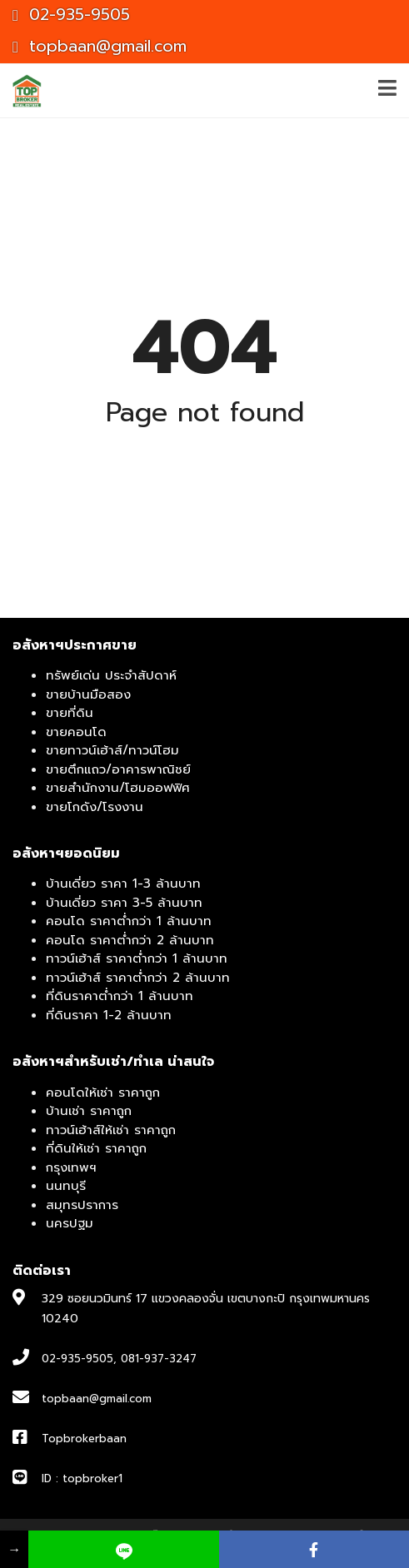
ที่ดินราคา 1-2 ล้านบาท (109, 1015)
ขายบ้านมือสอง (88, 694)
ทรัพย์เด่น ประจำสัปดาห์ (111, 675)
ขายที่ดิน (69, 713)
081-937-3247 (159, 1358)
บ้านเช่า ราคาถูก (89, 1111)
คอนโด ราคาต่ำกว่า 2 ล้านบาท (130, 940)
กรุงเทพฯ (71, 1167)
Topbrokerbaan (84, 1438)
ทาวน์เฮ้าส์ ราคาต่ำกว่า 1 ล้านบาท (136, 958)
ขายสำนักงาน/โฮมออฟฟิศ (118, 788)
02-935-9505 (71, 14)
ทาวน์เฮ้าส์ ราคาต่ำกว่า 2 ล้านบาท (138, 977)
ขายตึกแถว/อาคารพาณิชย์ (118, 769)
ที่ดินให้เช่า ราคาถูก (96, 1148)
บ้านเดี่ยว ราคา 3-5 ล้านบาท (124, 903)
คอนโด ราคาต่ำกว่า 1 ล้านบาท (129, 921)
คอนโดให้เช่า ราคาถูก (103, 1092)
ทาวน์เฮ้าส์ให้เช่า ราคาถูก (111, 1130)
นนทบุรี (66, 1186)
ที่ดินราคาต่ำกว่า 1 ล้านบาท (119, 996)
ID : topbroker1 (82, 1478)
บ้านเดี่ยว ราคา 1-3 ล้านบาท (123, 883)
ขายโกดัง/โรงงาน (94, 807)
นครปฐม (69, 1223)
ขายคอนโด (76, 732)
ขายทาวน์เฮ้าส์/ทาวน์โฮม (112, 750)
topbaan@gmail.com (99, 46)
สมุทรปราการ (82, 1205)
